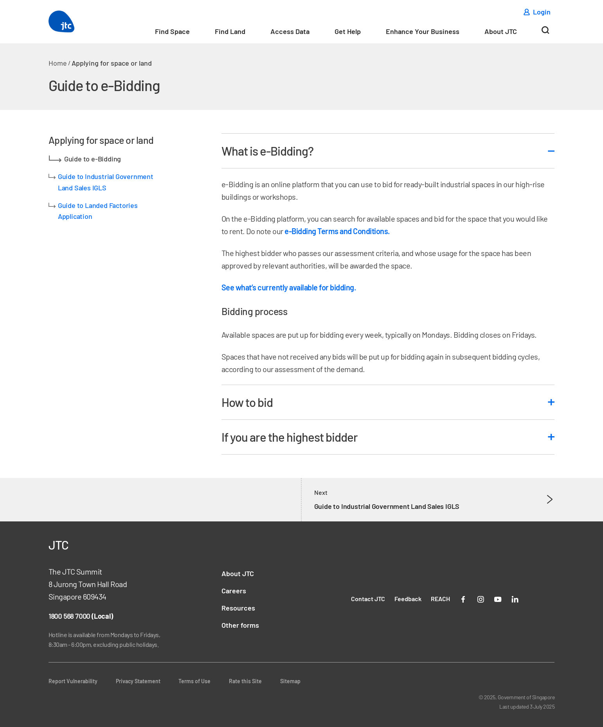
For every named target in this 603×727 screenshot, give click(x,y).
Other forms (240, 625)
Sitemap (290, 681)
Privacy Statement (138, 681)
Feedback (407, 598)
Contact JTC (368, 598)
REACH (440, 598)
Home (58, 63)
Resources (238, 607)
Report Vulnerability (73, 681)
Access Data (290, 31)
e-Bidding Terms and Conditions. (337, 231)
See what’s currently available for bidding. (288, 287)
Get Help (348, 31)
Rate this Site (245, 681)
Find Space (172, 31)
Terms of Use (194, 681)
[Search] (545, 33)
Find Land (230, 31)
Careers (233, 590)
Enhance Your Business (422, 31)
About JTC (500, 31)
